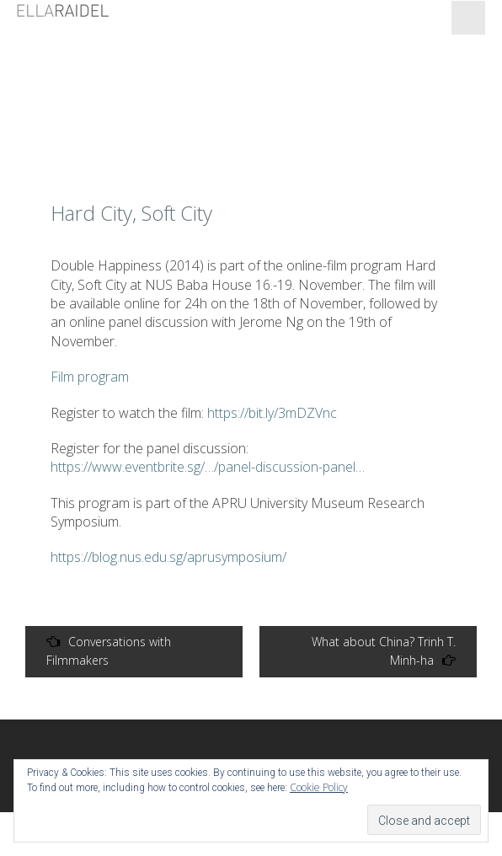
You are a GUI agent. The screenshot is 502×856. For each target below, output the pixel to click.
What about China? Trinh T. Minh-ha (384, 651)
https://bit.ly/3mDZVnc (272, 413)
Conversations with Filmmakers (108, 651)
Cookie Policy (319, 787)
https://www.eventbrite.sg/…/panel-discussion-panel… (208, 466)
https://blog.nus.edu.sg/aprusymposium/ (168, 557)
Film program (90, 376)
